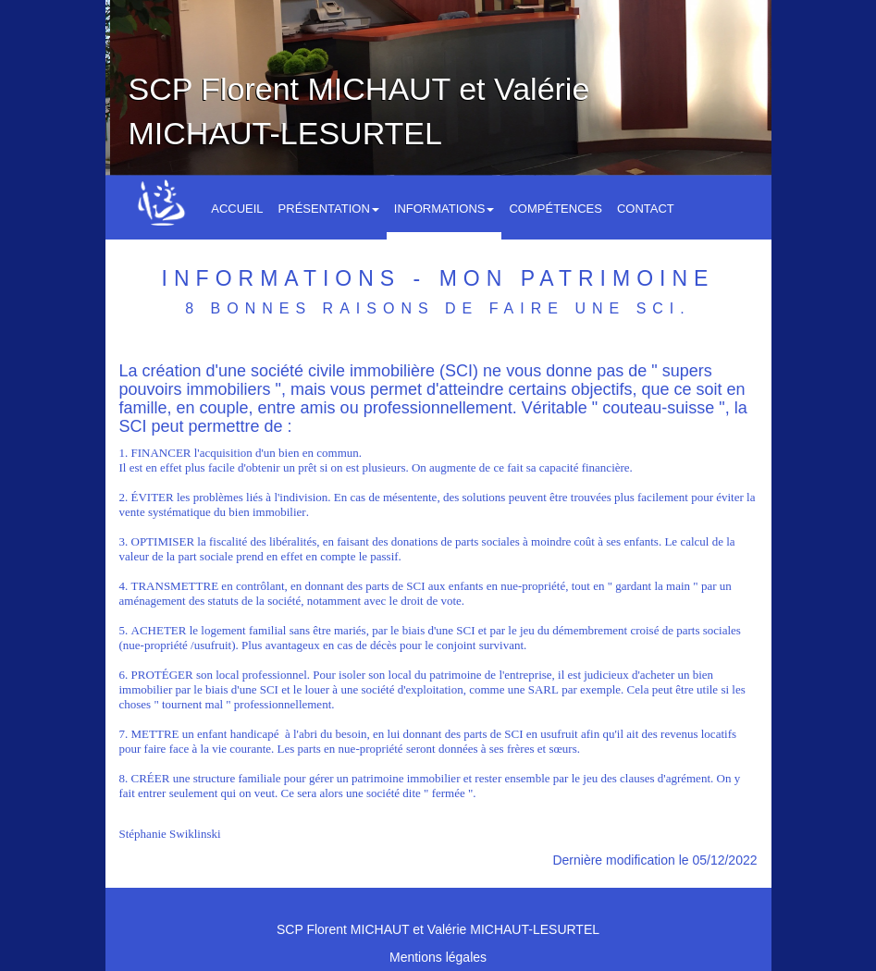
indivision (303, 497)
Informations (444, 208)
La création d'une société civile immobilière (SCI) (301, 371)
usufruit (212, 645)
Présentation (328, 208)
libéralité (290, 541)
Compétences (555, 208)
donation (412, 541)
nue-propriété (532, 586)
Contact (645, 208)
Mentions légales (438, 957)
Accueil (237, 208)
